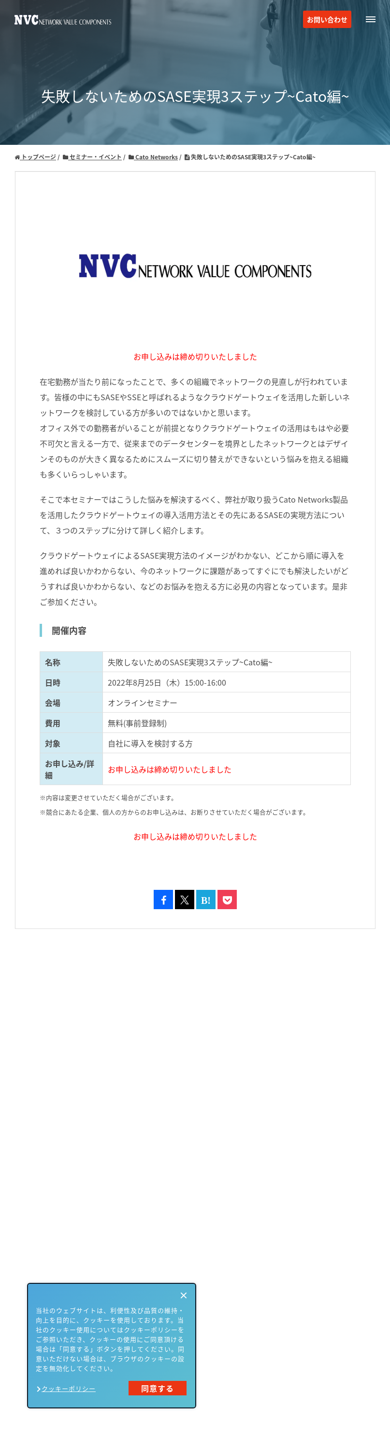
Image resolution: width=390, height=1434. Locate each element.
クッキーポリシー (69, 1388)
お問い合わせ (327, 19)
